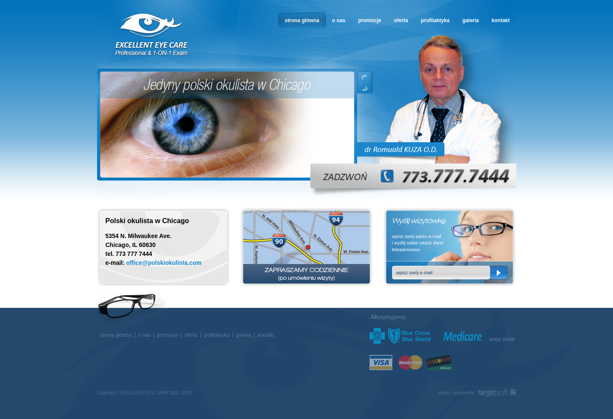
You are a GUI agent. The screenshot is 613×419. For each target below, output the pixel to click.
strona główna (302, 20)
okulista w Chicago (152, 34)
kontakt (501, 20)
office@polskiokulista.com (164, 262)
